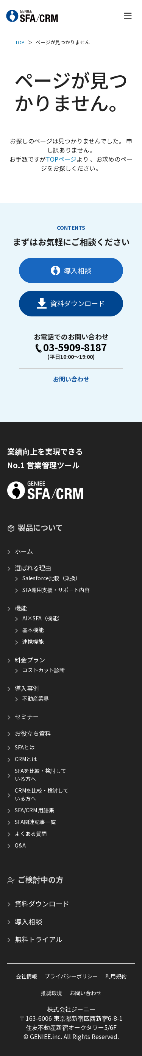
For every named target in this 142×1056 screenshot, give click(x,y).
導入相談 (71, 270)
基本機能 (33, 630)
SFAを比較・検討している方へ (40, 774)
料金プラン (30, 659)
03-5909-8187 (71, 347)
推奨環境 (51, 993)
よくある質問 (31, 833)
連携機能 (33, 641)
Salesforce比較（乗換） (51, 578)
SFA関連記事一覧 (35, 821)
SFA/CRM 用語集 (34, 810)
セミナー (27, 716)
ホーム (24, 551)
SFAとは (24, 747)
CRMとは (26, 759)
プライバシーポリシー (71, 976)
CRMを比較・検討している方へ (42, 794)
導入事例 (27, 688)
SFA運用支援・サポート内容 (56, 589)
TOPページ (61, 159)
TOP (20, 42)
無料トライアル (38, 939)
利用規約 (115, 976)
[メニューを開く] (128, 16)
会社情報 (26, 976)
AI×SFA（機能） (42, 618)
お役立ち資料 (33, 733)
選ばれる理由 (33, 567)
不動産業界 (35, 698)
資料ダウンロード (71, 303)
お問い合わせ (71, 378)
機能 (21, 607)
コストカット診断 (43, 670)
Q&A (20, 845)
